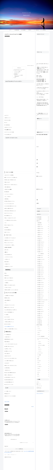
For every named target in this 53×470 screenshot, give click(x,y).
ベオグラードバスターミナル (18, 70)
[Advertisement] (19, 446)
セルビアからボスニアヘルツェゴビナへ (19, 69)
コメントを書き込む (19, 432)
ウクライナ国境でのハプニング (9, 326)
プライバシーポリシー (40, 393)
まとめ (15, 77)
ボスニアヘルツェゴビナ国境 (19, 75)
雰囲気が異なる (17, 76)
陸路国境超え (16, 74)
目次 (18, 67)
